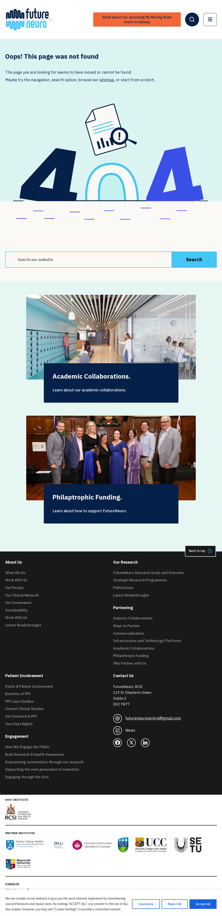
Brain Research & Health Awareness (34, 754)
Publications (123, 587)
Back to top (200, 551)
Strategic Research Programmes (140, 580)
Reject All (174, 904)
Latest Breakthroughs (23, 625)
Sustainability (16, 610)
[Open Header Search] (192, 19)
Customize (145, 904)
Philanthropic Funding (131, 655)
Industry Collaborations (133, 618)
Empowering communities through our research (44, 762)
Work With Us (16, 580)
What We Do (15, 573)
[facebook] (117, 742)
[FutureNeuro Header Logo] (28, 19)
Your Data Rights (19, 724)
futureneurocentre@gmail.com (147, 718)
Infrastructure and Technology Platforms (147, 641)
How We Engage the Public (27, 747)
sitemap (107, 79)
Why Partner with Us (129, 663)
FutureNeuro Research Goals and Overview (148, 573)
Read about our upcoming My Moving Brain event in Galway (137, 19)
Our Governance (18, 602)
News (124, 730)
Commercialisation (128, 633)
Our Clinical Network (22, 595)
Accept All (203, 904)
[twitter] (131, 742)
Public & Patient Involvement (29, 686)
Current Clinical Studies (24, 709)
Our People (14, 587)
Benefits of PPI (18, 694)
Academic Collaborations (134, 648)
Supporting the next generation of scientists (42, 769)
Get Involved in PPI (21, 716)
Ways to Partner (126, 626)
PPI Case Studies (19, 701)
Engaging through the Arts (27, 777)
